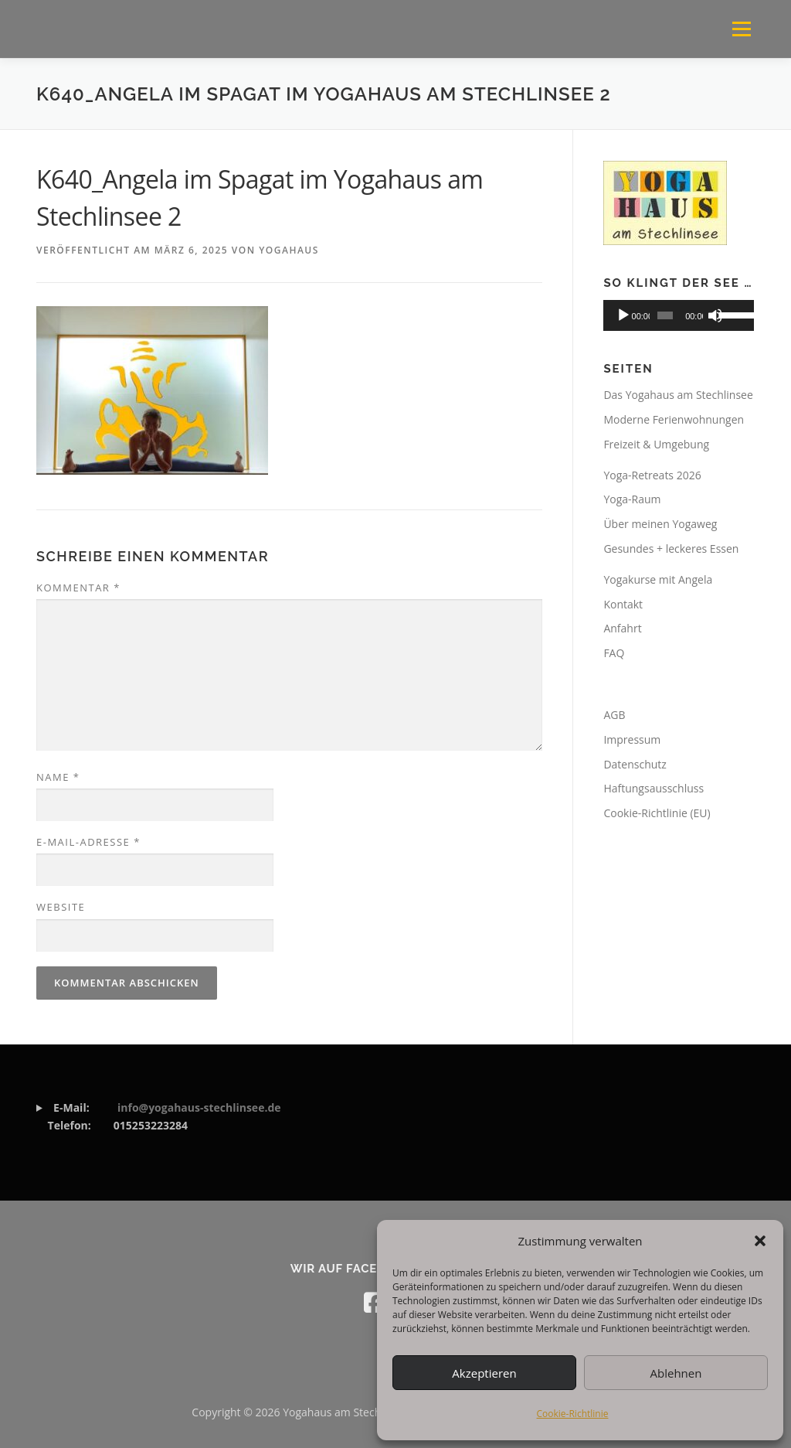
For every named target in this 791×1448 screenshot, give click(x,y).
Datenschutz (634, 764)
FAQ (613, 653)
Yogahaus (289, 250)
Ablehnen (676, 1373)
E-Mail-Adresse (88, 842)
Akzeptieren (484, 1373)
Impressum (631, 739)
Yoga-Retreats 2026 (652, 475)
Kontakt (623, 604)
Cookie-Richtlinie (573, 1413)
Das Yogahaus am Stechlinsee (677, 394)
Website (60, 907)
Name (58, 777)
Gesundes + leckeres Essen (670, 548)
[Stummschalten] (715, 315)
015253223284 (158, 1116)
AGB (614, 714)
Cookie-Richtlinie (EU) (656, 813)
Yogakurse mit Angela (657, 579)
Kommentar (78, 588)
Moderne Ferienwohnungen (673, 419)
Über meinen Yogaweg (660, 523)
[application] (678, 315)
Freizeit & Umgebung (656, 444)
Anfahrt (622, 628)
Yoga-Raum (631, 499)
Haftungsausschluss (653, 788)
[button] (760, 1241)
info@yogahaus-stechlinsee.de (199, 1107)
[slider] (665, 315)
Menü (741, 29)
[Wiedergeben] (623, 315)
